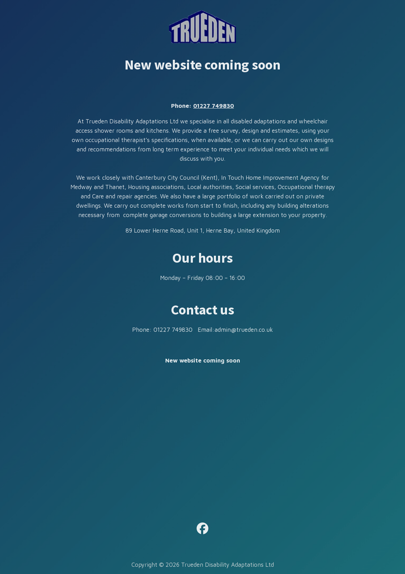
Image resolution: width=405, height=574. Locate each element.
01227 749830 (213, 105)
